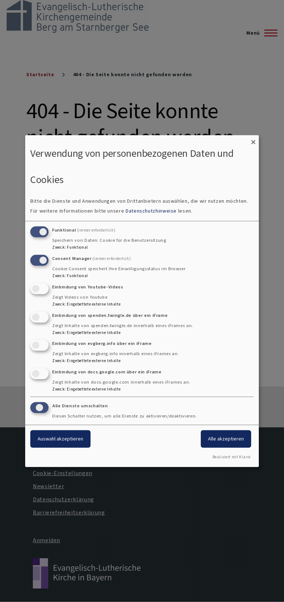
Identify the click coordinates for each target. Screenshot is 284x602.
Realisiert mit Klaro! (231, 457)
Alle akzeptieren (226, 438)
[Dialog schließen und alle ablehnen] (253, 139)
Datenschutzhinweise (151, 210)
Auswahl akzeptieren (60, 438)
